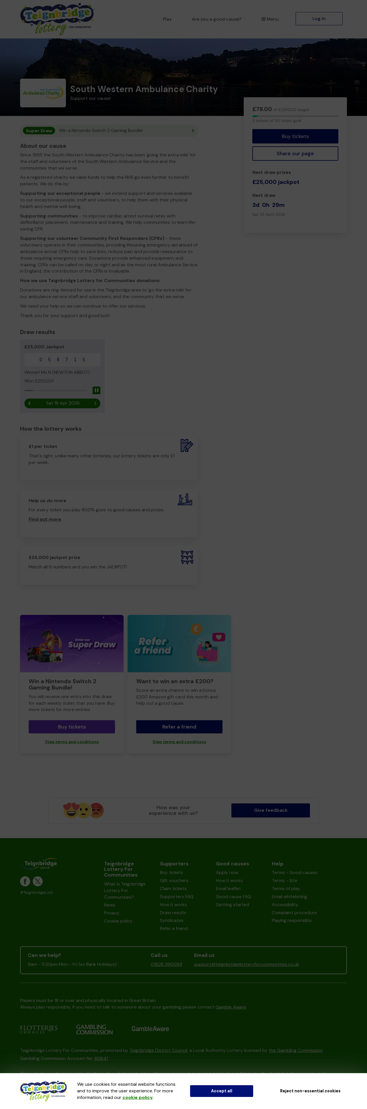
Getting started (232, 905)
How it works (173, 905)
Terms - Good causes (294, 873)
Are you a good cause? (216, 19)
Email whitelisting (289, 897)
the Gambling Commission (296, 1051)
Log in (319, 18)
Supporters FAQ (177, 897)
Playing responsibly (292, 921)
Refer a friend (179, 727)
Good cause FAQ (233, 897)
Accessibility (285, 905)
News (109, 905)
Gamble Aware (231, 1007)
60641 (101, 1059)
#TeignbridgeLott (36, 892)
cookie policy (137, 1097)
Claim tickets (173, 889)
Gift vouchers (174, 881)
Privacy (111, 913)
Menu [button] (270, 19)
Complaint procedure (294, 913)
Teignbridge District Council (158, 1051)
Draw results (173, 913)
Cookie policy (118, 921)
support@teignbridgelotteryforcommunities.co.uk (246, 965)
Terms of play (286, 889)
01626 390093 (166, 965)
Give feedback (271, 810)
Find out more (45, 519)
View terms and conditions (72, 742)
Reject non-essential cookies (310, 1091)
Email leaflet (228, 889)
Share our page (295, 153)
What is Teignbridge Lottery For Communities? (125, 890)
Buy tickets (295, 136)
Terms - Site (284, 881)
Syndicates (172, 921)
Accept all (221, 1091)
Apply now (227, 873)
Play (167, 19)
